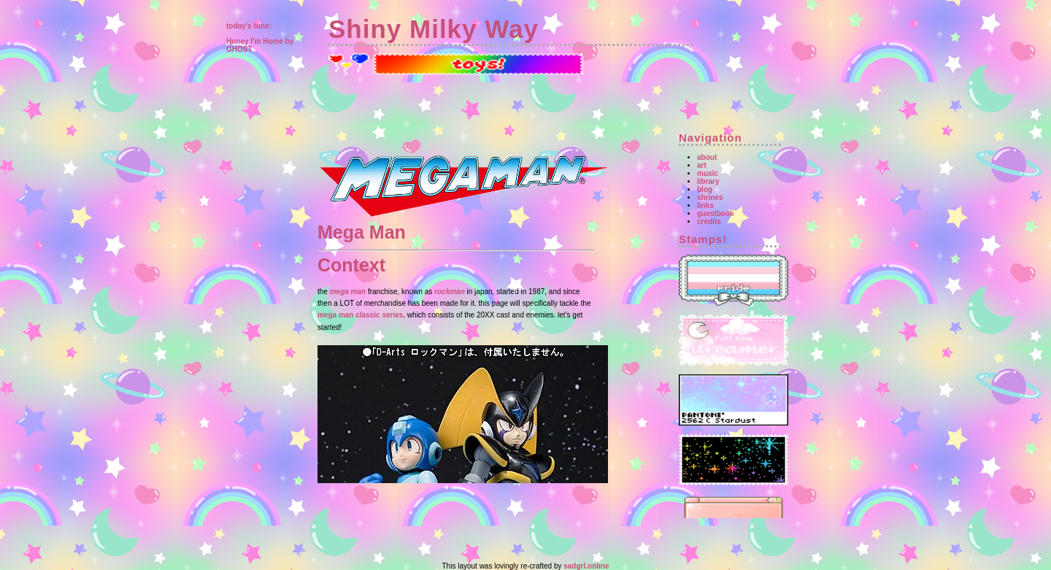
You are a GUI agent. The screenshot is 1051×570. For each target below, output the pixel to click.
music (707, 173)
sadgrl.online (586, 566)
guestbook (715, 213)
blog (704, 189)
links (705, 205)
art (702, 165)
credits (709, 221)
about (707, 157)
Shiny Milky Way (433, 29)
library (708, 181)
